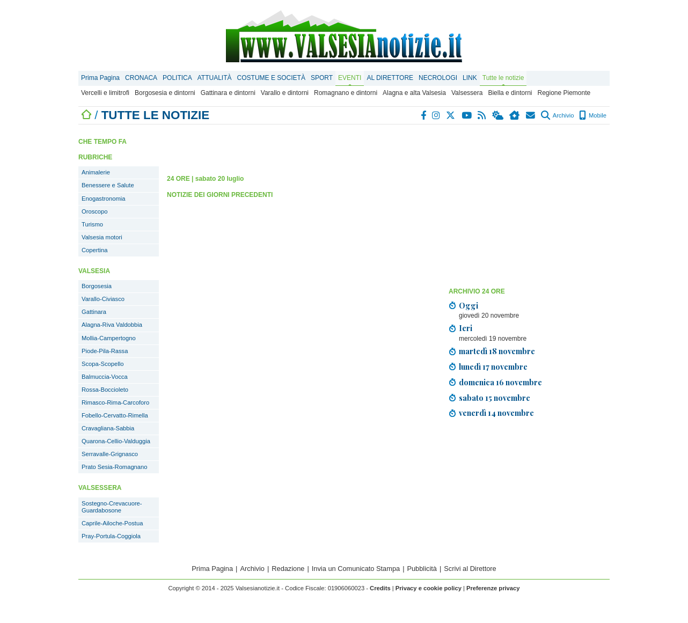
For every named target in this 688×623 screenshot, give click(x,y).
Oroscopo (95, 211)
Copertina (95, 250)
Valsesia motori (102, 237)
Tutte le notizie (503, 78)
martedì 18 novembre (497, 351)
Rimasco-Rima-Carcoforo (115, 402)
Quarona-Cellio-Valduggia (116, 441)
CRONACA (141, 78)
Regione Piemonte (563, 93)
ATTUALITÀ (214, 78)
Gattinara (94, 312)
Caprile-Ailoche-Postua (112, 523)
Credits (380, 588)
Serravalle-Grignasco (110, 454)
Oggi (468, 305)
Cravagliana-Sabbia (108, 428)
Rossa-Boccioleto (105, 389)
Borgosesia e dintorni (165, 93)
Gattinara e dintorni (228, 93)
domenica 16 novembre (500, 382)
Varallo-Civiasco (103, 299)
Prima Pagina (100, 78)
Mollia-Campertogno (109, 338)
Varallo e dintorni (285, 93)
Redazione (288, 569)
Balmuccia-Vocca (105, 376)
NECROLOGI (438, 78)
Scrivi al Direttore (470, 569)
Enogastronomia (103, 198)
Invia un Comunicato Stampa (356, 569)
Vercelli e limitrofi (105, 93)
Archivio (557, 115)
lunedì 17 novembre (493, 366)
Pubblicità (422, 569)
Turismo (92, 224)
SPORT (322, 78)
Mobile (592, 115)
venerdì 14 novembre (496, 412)
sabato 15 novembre (494, 397)
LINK (470, 78)
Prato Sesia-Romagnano (115, 467)
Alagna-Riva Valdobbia (112, 324)
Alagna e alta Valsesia (414, 93)
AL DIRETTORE (390, 78)
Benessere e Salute (108, 185)
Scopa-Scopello (102, 364)
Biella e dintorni (510, 93)
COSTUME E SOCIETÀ (271, 78)
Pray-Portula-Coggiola (111, 536)
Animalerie (96, 172)
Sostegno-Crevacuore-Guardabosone (112, 507)
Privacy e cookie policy (429, 588)
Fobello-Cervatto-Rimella (115, 415)
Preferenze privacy (493, 588)
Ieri (465, 328)
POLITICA (177, 78)
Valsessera (466, 93)
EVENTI (349, 78)
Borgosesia (97, 286)
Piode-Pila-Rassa (105, 351)
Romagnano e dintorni (345, 93)
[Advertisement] (529, 208)
